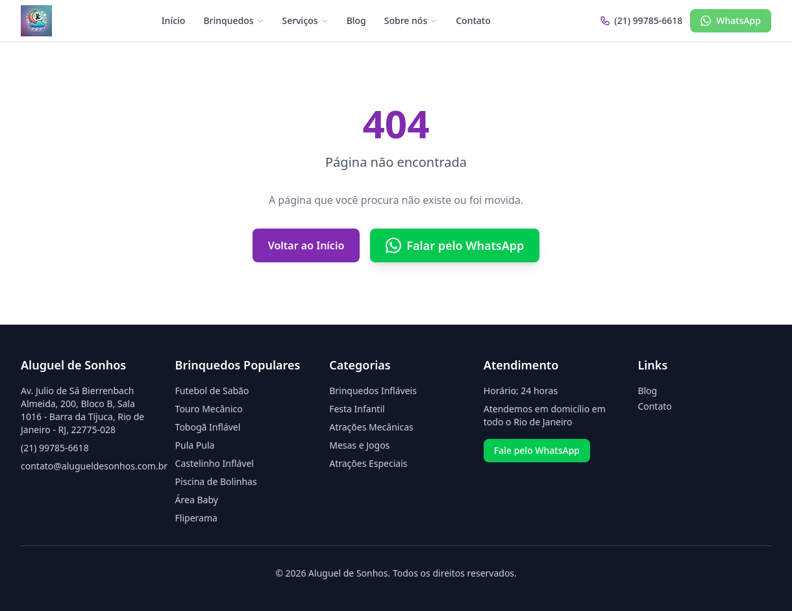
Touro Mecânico (209, 409)
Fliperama (196, 518)
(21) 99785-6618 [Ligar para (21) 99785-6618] (641, 20)
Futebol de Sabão (212, 390)
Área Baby (196, 499)
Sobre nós (411, 20)
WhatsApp (730, 20)
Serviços (305, 20)
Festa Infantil (356, 409)
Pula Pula (195, 445)
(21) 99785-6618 (55, 448)
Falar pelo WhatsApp (455, 245)
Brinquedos (233, 20)
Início (174, 20)
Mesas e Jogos (359, 445)
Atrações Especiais (368, 463)
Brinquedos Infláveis (373, 390)
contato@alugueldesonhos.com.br (94, 466)
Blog (356, 20)
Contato (473, 20)
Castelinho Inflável (214, 463)
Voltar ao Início (306, 245)
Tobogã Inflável (208, 427)
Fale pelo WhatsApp (537, 450)
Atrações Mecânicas (371, 427)
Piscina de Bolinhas (216, 481)
